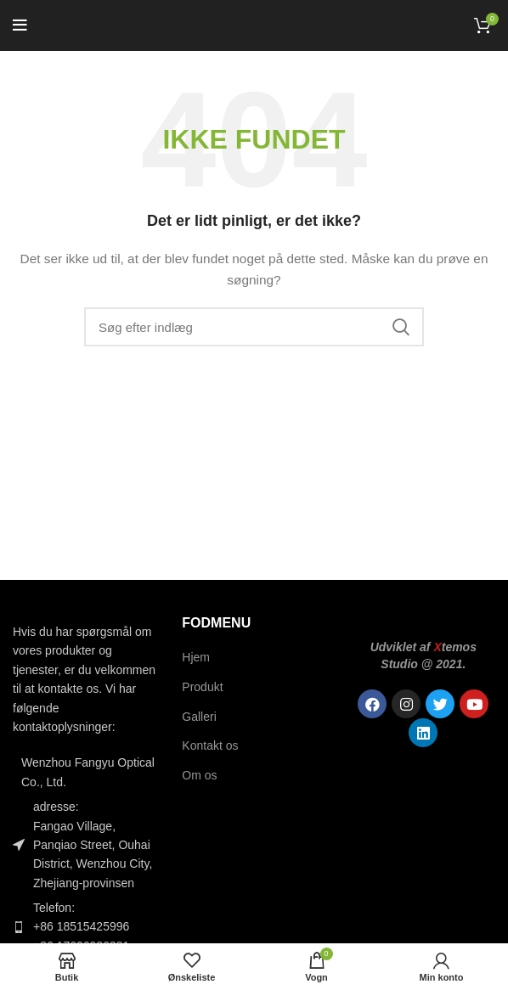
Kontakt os (210, 745)
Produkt (202, 687)
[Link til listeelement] (84, 926)
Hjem (196, 657)
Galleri (199, 716)
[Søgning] (254, 326)
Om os (199, 775)
